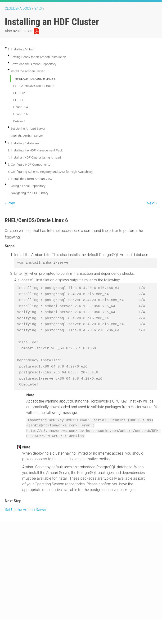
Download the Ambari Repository (33, 64)
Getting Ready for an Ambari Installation (38, 57)
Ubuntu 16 (20, 114)
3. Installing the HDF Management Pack (35, 150)
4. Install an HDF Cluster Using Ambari (34, 157)
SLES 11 (19, 100)
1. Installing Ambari (21, 49)
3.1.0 (38, 9)
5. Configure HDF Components (29, 164)
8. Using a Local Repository (26, 186)
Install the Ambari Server (27, 71)
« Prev (10, 203)
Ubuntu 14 (20, 107)
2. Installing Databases (23, 143)
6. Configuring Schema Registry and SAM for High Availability (50, 171)
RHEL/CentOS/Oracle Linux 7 (33, 86)
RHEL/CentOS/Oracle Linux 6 (35, 78)
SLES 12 (19, 93)
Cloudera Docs (18, 9)
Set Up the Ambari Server (27, 128)
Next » (152, 203)
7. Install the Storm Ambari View (30, 179)
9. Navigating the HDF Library (28, 193)
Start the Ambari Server (26, 135)
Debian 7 (19, 121)
